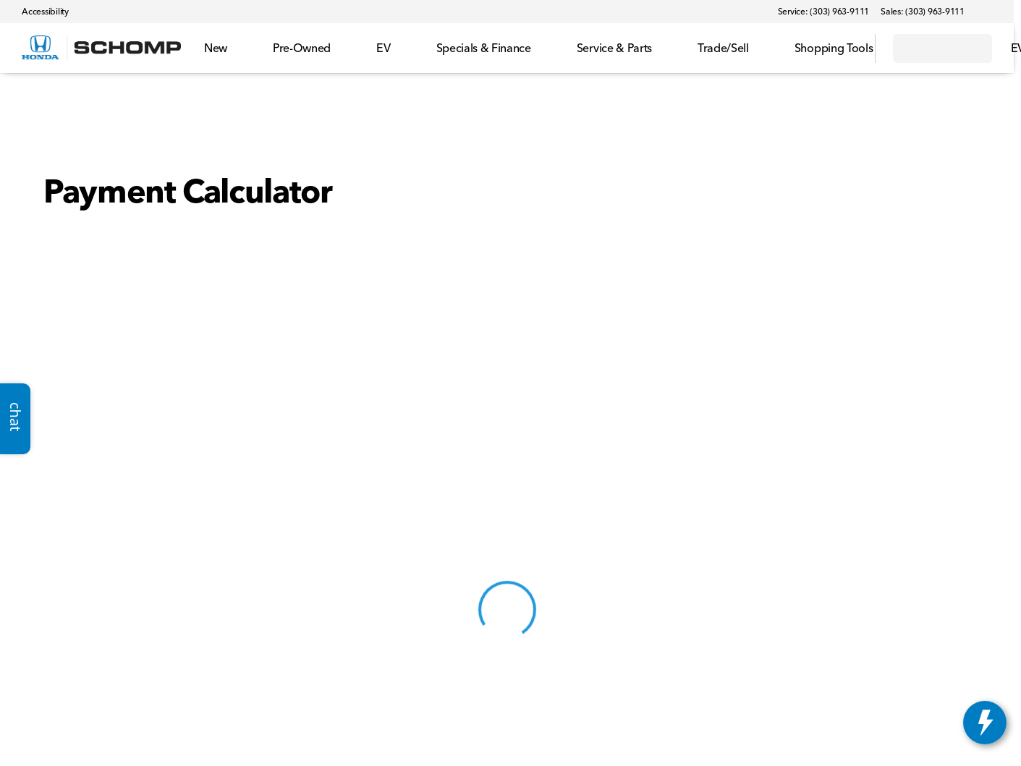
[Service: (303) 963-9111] (823, 11)
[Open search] (845, 48)
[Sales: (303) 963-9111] (922, 11)
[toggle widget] (985, 722)
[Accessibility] (39, 11)
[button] (996, 11)
